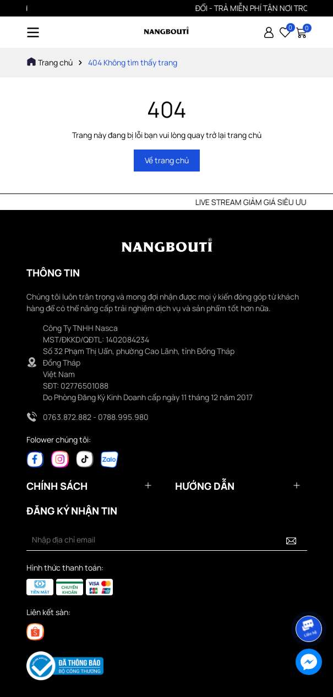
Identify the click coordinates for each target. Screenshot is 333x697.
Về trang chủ (167, 160)
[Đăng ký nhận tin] (291, 540)
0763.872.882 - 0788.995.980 (96, 417)
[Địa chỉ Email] (166, 540)
